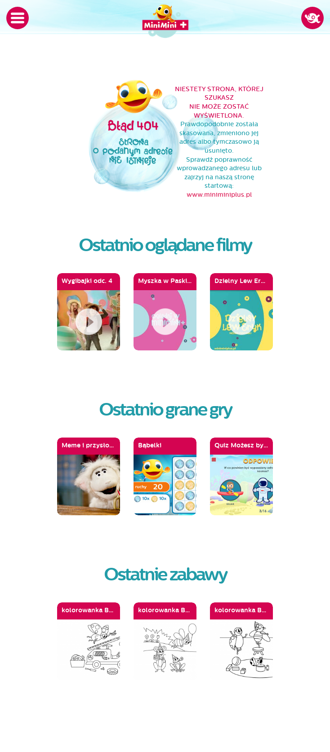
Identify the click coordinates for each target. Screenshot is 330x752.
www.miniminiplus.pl (219, 195)
